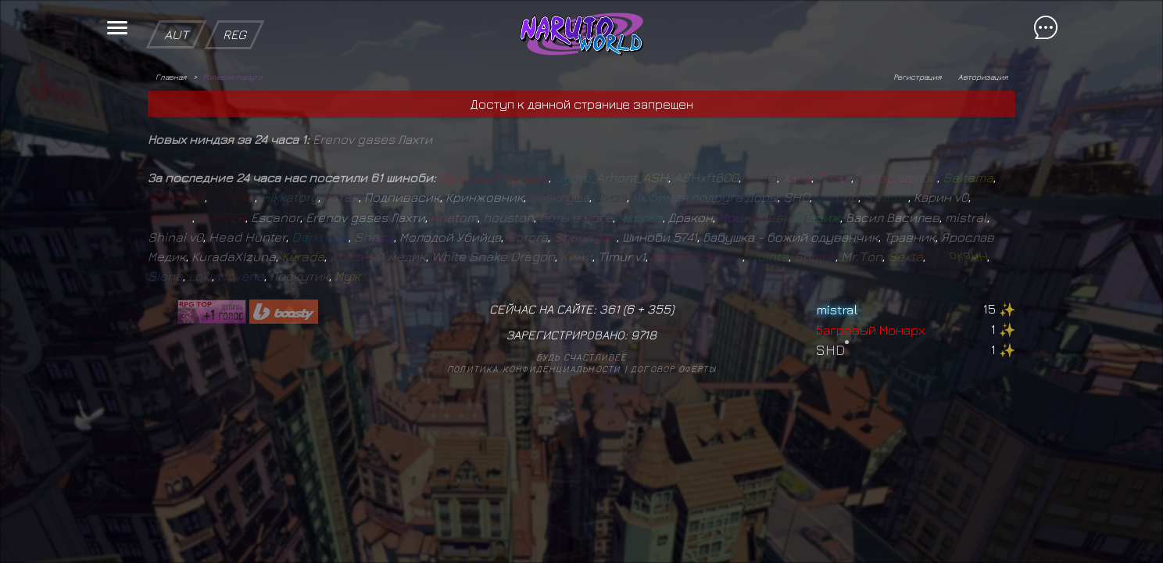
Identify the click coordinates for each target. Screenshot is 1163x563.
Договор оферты (673, 369)
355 (659, 309)
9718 (644, 334)
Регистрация (917, 76)
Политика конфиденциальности (534, 369)
